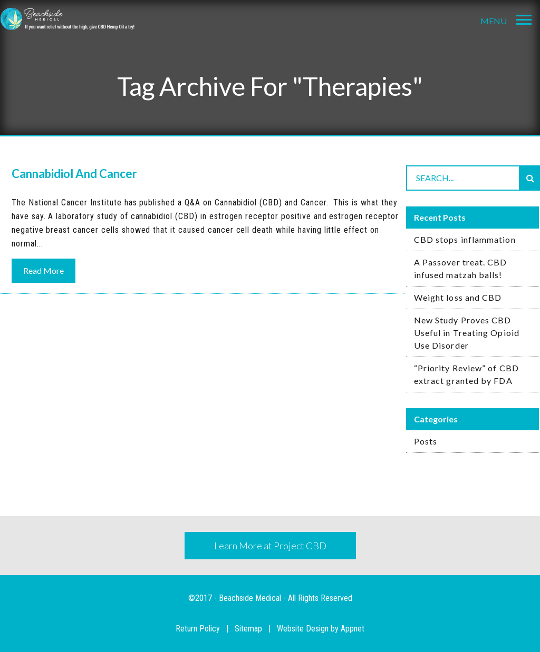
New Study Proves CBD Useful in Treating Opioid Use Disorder (466, 332)
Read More (43, 270)
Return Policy (198, 629)
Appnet (352, 629)
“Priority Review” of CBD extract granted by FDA (466, 374)
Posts (425, 441)
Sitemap (248, 629)
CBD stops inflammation (465, 239)
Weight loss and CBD (458, 297)
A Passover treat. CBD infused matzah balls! (460, 268)
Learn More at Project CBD (270, 545)
